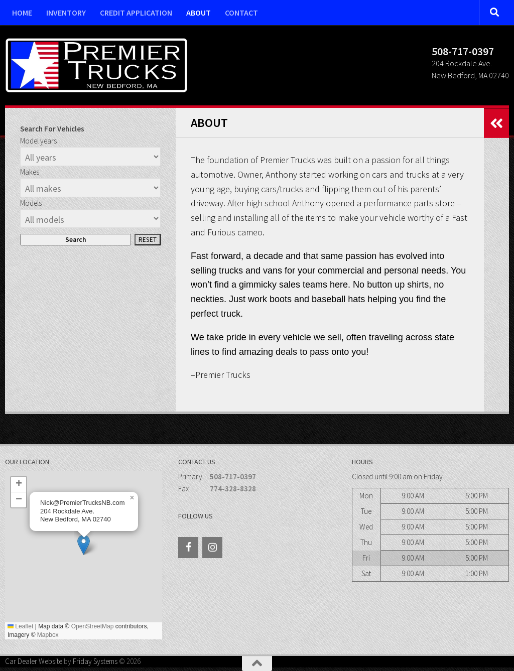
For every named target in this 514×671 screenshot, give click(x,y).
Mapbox (48, 634)
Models (31, 203)
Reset (148, 239)
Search (75, 239)
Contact (241, 13)
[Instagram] (212, 547)
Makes (29, 172)
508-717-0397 (233, 476)
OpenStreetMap (92, 626)
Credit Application (136, 13)
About (198, 13)
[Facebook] (188, 547)
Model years (38, 141)
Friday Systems (95, 661)
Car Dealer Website (33, 661)
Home (22, 13)
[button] (83, 544)
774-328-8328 (233, 488)
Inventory (66, 13)
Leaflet (20, 626)
